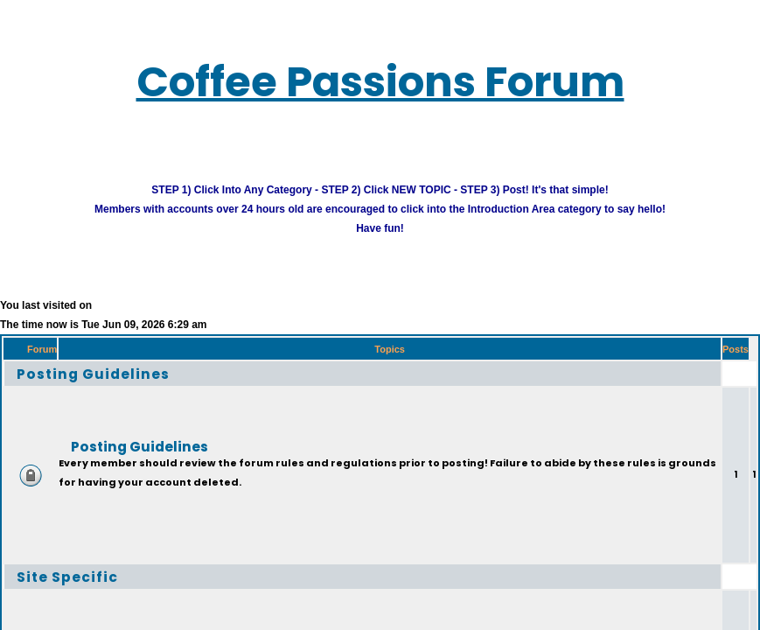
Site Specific (67, 576)
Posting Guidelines (93, 373)
